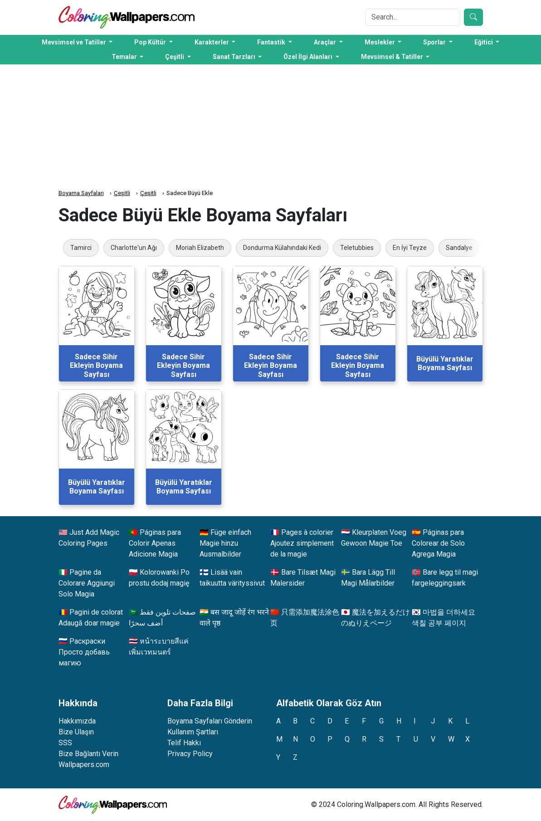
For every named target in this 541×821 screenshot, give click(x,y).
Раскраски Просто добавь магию (84, 652)
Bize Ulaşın (76, 732)
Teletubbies (357, 247)
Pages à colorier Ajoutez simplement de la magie (302, 543)
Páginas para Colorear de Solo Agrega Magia (438, 543)
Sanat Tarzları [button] (235, 56)
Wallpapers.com (83, 764)
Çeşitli (122, 193)
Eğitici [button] (484, 42)
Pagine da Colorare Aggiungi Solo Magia (86, 583)
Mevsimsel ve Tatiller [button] (74, 42)
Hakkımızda (77, 721)
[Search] (413, 17)
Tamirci (81, 247)
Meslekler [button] (380, 42)
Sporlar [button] (435, 42)
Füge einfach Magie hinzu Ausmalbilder (225, 543)
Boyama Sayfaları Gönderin (209, 721)
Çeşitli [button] (175, 56)
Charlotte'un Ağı (134, 247)
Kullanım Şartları (192, 732)
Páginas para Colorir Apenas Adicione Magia (155, 543)
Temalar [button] (125, 56)
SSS (65, 742)
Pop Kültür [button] (150, 42)
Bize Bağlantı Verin (88, 753)
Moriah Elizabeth (200, 247)
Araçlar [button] (325, 42)
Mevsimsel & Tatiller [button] (392, 56)
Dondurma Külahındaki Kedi (282, 247)
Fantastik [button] (272, 42)
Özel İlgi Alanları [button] (308, 56)
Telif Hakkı (184, 742)
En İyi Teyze (410, 247)
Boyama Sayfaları (81, 193)
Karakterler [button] (212, 42)
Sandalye (459, 247)
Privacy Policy (190, 753)
